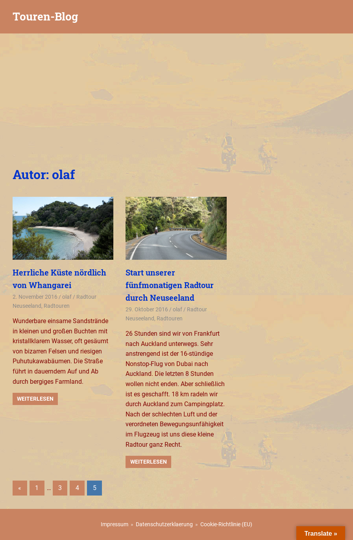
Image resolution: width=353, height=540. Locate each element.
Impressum (114, 524)
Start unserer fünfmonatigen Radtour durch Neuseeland (170, 285)
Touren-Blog (45, 16)
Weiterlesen (35, 399)
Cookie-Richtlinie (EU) (226, 524)
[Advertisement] (176, 92)
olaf (67, 297)
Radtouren (57, 306)
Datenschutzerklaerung (164, 524)
